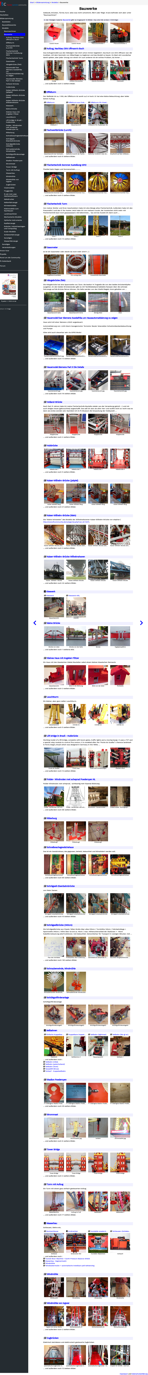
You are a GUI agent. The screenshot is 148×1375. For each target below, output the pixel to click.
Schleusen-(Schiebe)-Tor (122, 1231)
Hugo (11, 303)
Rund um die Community (12, 252)
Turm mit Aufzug (15, 166)
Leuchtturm (13, 113)
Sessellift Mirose (53, 1069)
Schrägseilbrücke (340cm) (15, 141)
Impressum (124, 1374)
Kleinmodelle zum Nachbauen (13, 204)
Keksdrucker (11, 193)
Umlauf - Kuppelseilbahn (57, 1071)
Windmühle (13, 172)
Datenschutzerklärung (139, 1374)
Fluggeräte (10, 185)
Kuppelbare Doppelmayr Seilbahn (77, 1034)
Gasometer (12, 59)
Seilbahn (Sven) (53, 1067)
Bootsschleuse (53, 1231)
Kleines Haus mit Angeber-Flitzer (15, 109)
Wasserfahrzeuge (13, 235)
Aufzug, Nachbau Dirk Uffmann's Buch (17, 39)
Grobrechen (73, 1231)
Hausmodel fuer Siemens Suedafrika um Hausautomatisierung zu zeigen (17, 69)
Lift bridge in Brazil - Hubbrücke (16, 117)
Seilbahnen (12, 154)
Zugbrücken (13, 179)
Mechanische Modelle (15, 211)
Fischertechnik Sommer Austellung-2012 (18, 52)
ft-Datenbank (7, 255)
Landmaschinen (12, 208)
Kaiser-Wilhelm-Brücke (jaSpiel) (17, 87)
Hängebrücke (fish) (16, 63)
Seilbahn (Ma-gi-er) (121, 1034)
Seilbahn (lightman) (99, 1034)
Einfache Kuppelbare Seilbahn (55, 1034)
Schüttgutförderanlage (17, 150)
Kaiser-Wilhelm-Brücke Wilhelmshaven (17, 98)
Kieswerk (12, 102)
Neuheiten (6, 15)
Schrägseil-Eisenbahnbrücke (15, 136)
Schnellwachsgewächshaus (18, 132)
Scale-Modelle (12, 226)
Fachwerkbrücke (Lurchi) (15, 47)
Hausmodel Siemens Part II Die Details (16, 76)
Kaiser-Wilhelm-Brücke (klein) (17, 92)
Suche (4, 12)
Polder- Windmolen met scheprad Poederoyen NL (18, 123)
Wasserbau (12, 169)
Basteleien (8, 22)
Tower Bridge (13, 163)
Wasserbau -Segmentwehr (57, 1261)
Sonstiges (10, 232)
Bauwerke (10, 35)
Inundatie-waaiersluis (99, 1231)
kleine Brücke (13, 105)
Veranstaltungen (11, 241)
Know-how (6, 245)
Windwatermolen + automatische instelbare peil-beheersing (71, 1266)
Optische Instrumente (15, 214)
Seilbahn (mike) (53, 1062)
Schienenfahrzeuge (14, 229)
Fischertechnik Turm (16, 56)
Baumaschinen (12, 31)
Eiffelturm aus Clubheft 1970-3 (77, 102)
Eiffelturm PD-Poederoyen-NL (99, 102)
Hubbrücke (12, 83)
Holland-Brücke (14, 80)
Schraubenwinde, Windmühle (15, 146)
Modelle (7, 28)
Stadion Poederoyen (16, 157)
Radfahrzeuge (11, 217)
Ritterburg (12, 129)
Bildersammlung (8, 19)
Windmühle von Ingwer (17, 176)
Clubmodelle (11, 182)
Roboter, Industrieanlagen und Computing (16, 222)
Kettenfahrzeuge (13, 196)
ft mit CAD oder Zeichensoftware (13, 189)
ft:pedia (5, 248)
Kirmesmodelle (12, 200)
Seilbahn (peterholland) (56, 1064)
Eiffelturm (12, 43)
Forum (5, 260)
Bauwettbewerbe (11, 25)
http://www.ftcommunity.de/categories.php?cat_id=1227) (68, 522)
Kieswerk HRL (74, 596)
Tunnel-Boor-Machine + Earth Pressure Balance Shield (69, 1259)
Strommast (12, 160)
